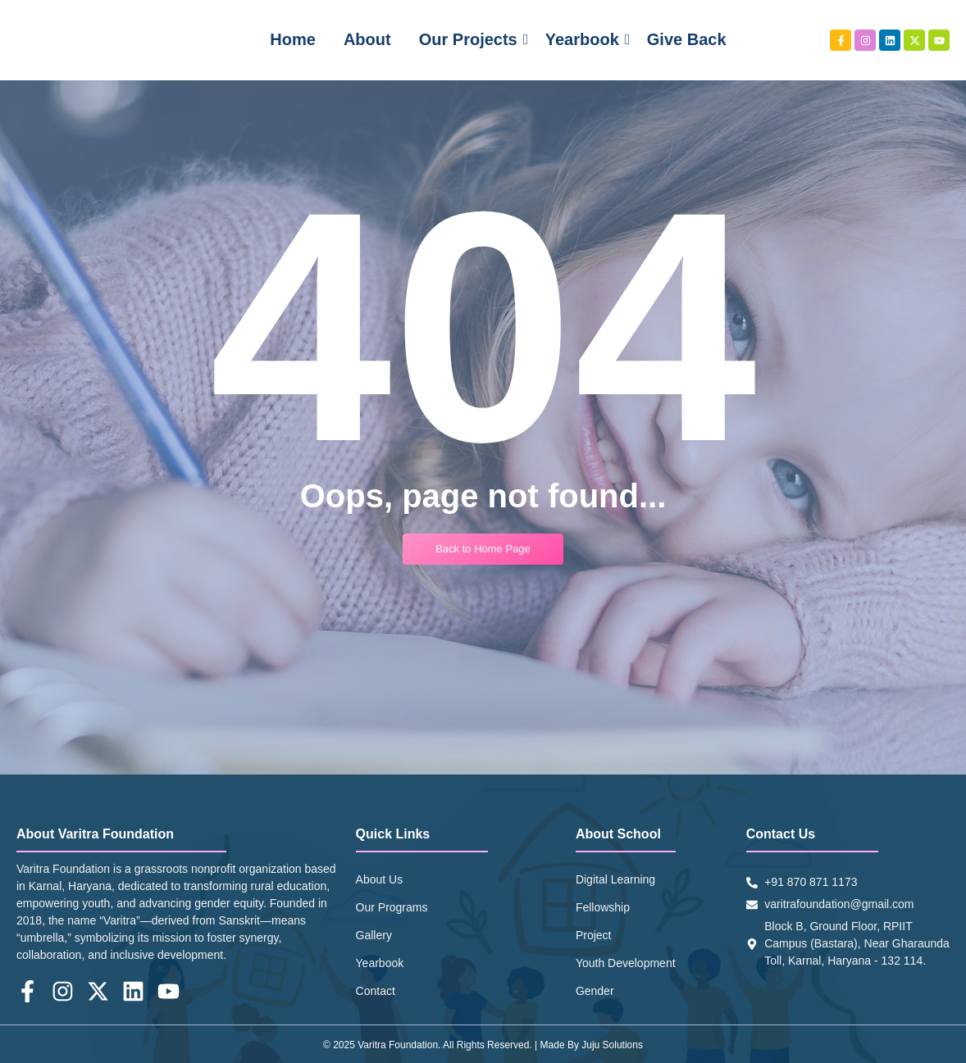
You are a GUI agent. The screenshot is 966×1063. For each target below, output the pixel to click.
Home (293, 39)
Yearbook (585, 39)
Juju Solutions (612, 1045)
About (367, 39)
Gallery (374, 935)
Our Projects (471, 39)
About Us (379, 879)
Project (594, 935)
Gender (595, 990)
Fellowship (603, 907)
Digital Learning (615, 879)
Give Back (687, 39)
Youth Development (626, 963)
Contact (375, 990)
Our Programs (392, 907)
